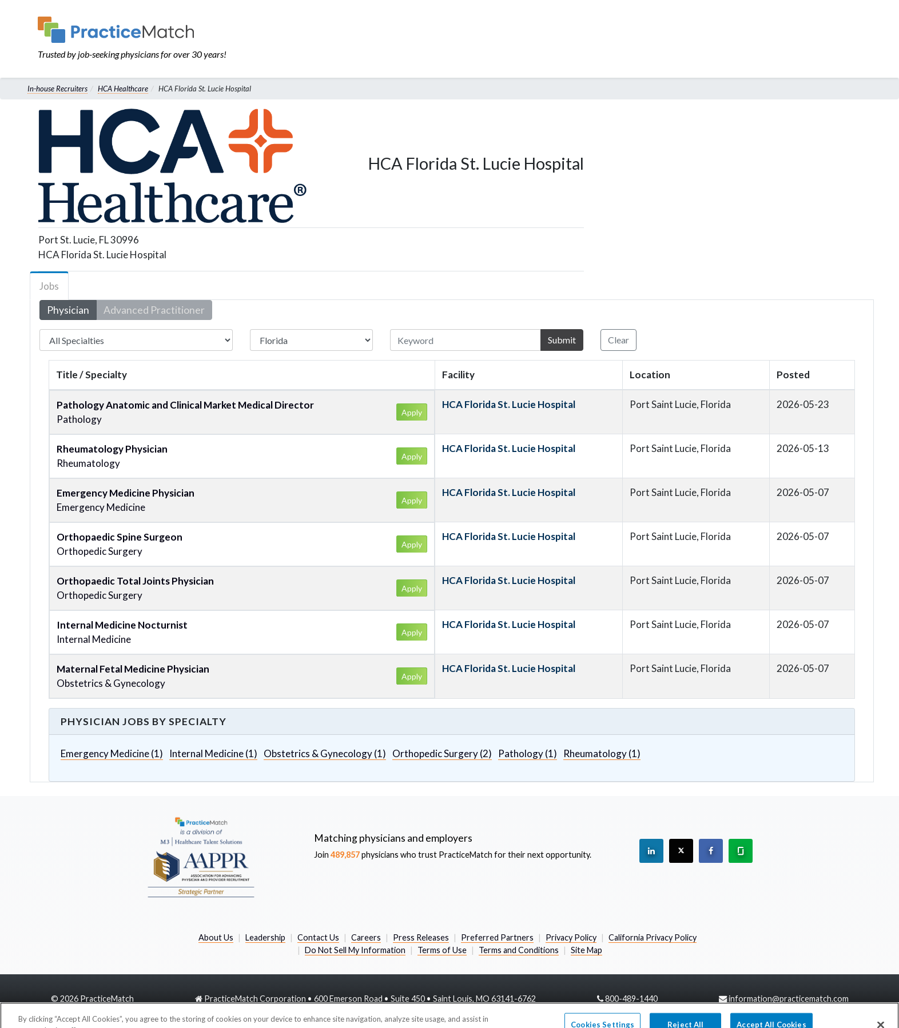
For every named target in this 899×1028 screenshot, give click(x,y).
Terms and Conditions (519, 950)
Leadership (265, 937)
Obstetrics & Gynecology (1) (325, 753)
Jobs (49, 286)
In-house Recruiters (57, 88)
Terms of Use (442, 950)
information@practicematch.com (789, 998)
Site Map (586, 950)
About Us (215, 937)
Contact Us (318, 937)
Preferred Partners (497, 937)
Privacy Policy (571, 937)
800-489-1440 (631, 998)
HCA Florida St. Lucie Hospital (508, 404)
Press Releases (421, 937)
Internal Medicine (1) (213, 753)
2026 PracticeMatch (97, 998)
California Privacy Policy (652, 937)
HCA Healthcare (123, 88)
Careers (366, 937)
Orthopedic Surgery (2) (442, 753)
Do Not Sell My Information (355, 950)
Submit (562, 339)
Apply (411, 412)
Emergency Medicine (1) (112, 753)
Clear (618, 339)
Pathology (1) (527, 753)
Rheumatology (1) (602, 753)
